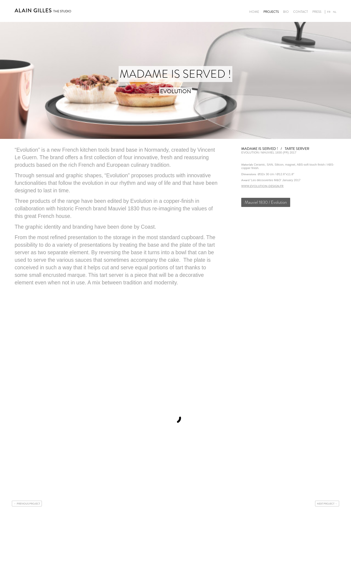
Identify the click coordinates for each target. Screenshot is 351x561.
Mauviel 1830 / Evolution (266, 202)
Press (316, 12)
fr (328, 12)
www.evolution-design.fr (262, 186)
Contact (300, 12)
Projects (271, 12)
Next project (325, 503)
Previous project (28, 503)
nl (334, 12)
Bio (286, 12)
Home (254, 12)
